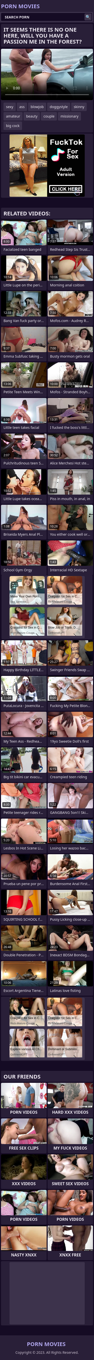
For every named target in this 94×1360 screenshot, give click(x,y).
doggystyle (59, 106)
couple (48, 116)
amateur (13, 116)
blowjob (37, 106)
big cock (13, 125)
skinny (79, 106)
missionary (69, 116)
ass (22, 106)
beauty (31, 116)
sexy (9, 106)
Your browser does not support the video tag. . (47, 74)
